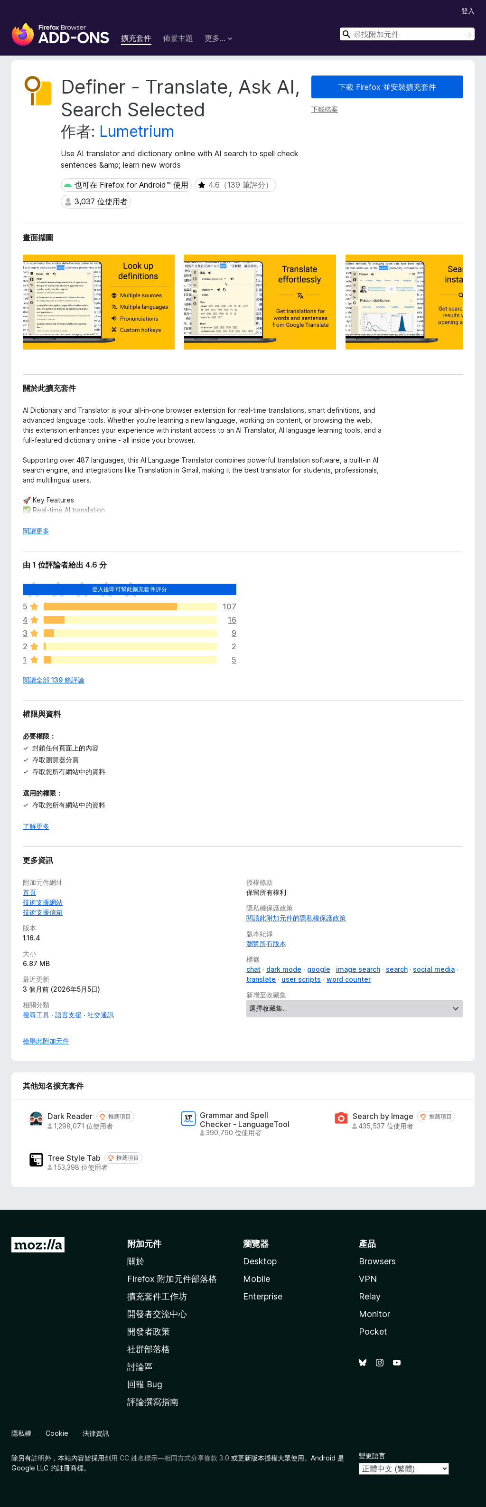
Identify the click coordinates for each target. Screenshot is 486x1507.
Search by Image (383, 1116)
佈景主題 (178, 38)
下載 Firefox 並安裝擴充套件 (387, 87)
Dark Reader (70, 1116)
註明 (38, 1458)
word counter (349, 979)
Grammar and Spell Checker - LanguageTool (245, 1120)
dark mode (283, 969)
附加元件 (144, 1244)
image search (358, 969)
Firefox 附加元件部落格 (172, 1279)
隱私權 (21, 1433)
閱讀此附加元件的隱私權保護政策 (296, 918)
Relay (370, 1296)
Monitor (374, 1314)
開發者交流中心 (157, 1314)
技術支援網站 (43, 902)
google (318, 969)
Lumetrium (136, 131)
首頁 (29, 892)
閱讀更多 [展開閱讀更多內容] (36, 531)
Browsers (377, 1261)
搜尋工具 (36, 1015)
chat (253, 969)
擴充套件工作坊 (157, 1296)
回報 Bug (144, 1384)
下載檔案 (324, 109)
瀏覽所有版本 (266, 943)
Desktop (260, 1261)
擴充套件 (136, 38)
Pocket (373, 1331)
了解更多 (36, 826)
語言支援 (68, 1015)
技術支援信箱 (43, 912)
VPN (368, 1279)
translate (261, 979)
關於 (135, 1261)
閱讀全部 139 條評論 (53, 680)
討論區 (140, 1367)
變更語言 (372, 1455)
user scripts (301, 979)
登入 (468, 11)
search (397, 969)
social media (434, 969)
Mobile (256, 1279)
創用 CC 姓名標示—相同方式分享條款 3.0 (166, 1458)
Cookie (57, 1433)
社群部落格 (148, 1349)
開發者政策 (148, 1331)
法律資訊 (96, 1433)
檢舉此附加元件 (46, 1041)
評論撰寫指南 (152, 1402)
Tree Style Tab (74, 1158)
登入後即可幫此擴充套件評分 (129, 589)
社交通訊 (100, 1015)
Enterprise (262, 1296)
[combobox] (407, 34)
